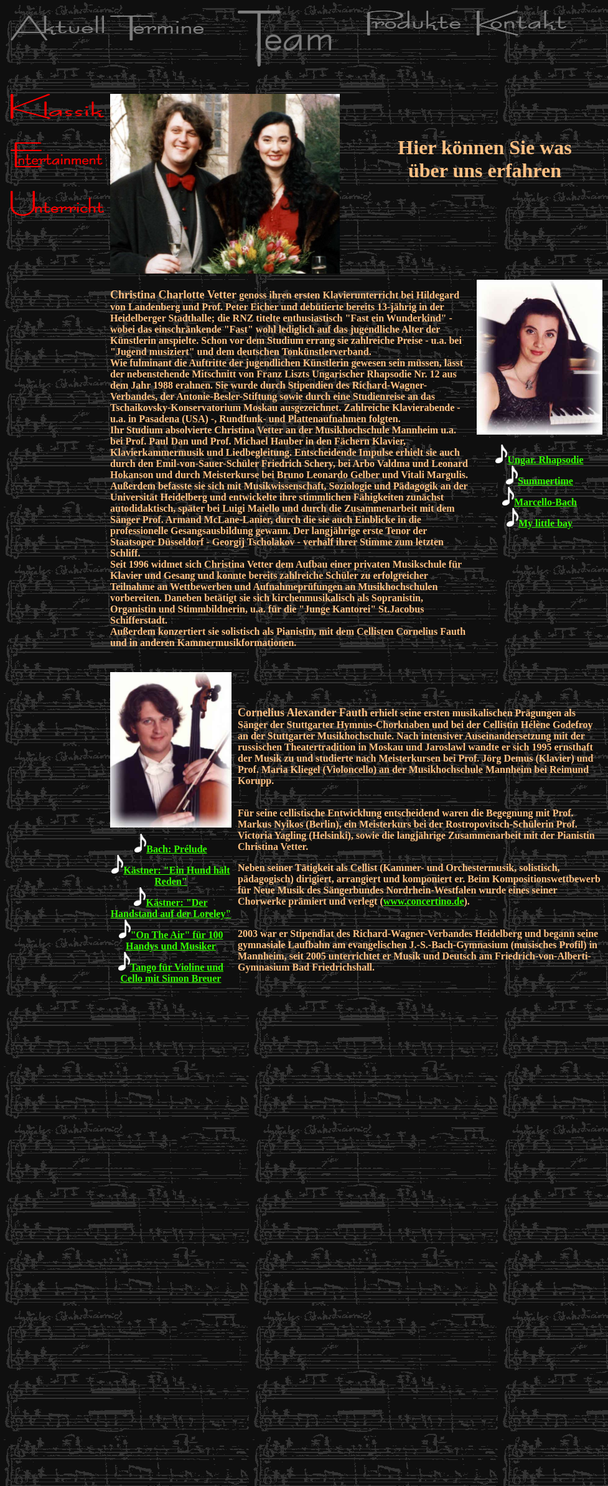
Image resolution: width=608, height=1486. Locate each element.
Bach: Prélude (176, 849)
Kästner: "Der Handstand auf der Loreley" (171, 908)
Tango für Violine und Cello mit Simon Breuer (172, 973)
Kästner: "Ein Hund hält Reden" (170, 876)
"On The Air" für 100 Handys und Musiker (174, 940)
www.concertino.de (423, 901)
